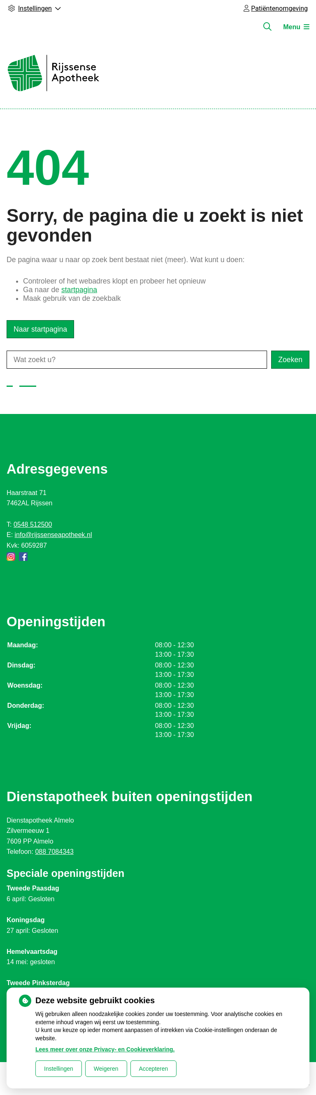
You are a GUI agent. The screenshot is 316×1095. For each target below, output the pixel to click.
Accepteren (153, 1068)
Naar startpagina (40, 329)
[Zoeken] (267, 27)
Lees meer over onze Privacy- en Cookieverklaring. (105, 1049)
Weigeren (106, 1068)
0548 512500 (33, 524)
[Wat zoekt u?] (137, 360)
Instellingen (58, 1068)
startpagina (79, 290)
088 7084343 (54, 851)
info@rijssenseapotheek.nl (53, 534)
